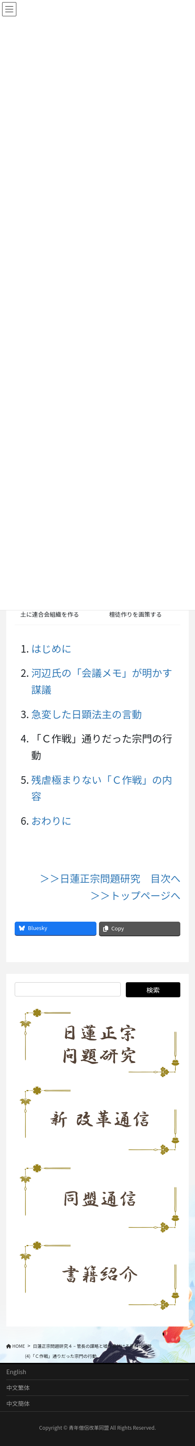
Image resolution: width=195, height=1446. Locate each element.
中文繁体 (18, 1387)
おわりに (51, 820)
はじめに (51, 648)
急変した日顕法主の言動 (86, 713)
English (16, 1371)
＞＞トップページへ (135, 895)
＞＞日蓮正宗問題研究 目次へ (109, 878)
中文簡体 (18, 1403)
